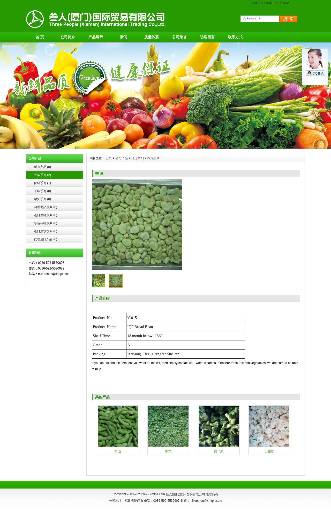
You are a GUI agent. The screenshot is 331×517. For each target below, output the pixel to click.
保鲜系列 (42, 183)
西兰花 (218, 452)
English (284, 2)
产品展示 (95, 37)
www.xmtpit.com (153, 494)
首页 (109, 158)
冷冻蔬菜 (153, 158)
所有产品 (42, 167)
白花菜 (269, 452)
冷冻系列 (42, 175)
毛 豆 (117, 452)
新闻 (123, 37)
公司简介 (68, 37)
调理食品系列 (45, 207)
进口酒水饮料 (45, 231)
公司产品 (121, 158)
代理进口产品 (45, 239)
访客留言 (207, 37)
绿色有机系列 (45, 223)
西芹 (168, 452)
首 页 (40, 37)
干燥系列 (42, 191)
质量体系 (151, 37)
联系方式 (235, 37)
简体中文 (271, 2)
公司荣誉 (179, 37)
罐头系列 (42, 199)
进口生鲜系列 (45, 215)
